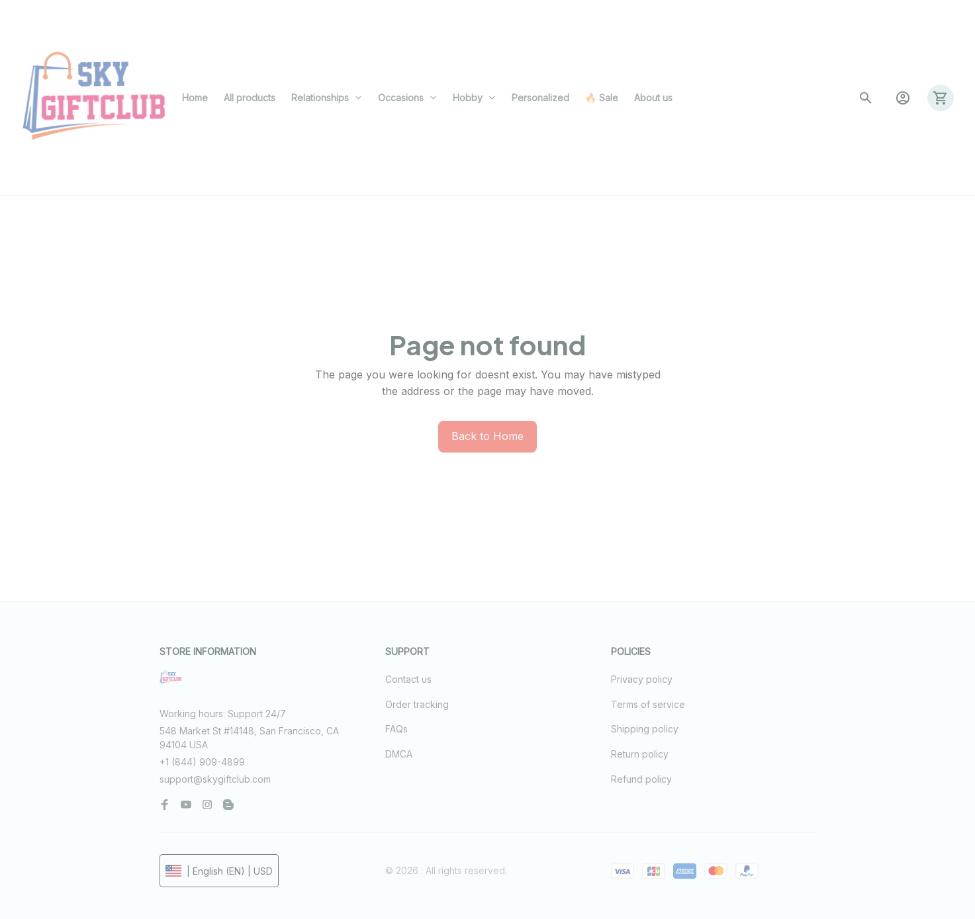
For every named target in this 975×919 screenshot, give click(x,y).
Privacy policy (642, 679)
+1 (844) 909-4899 (202, 761)
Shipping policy (644, 728)
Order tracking (417, 704)
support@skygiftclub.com (215, 779)
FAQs (396, 728)
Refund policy (641, 779)
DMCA (398, 754)
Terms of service (648, 704)
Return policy (640, 754)
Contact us (408, 679)
